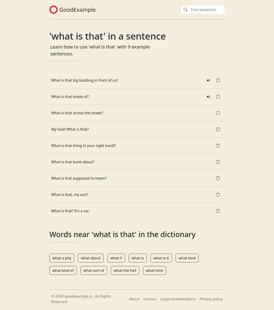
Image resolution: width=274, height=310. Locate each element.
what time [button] (154, 270)
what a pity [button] (61, 258)
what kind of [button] (63, 270)
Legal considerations (178, 298)
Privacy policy (211, 298)
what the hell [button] (125, 270)
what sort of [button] (93, 270)
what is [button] (138, 258)
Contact (150, 298)
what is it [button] (161, 258)
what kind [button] (187, 258)
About (134, 298)
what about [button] (91, 258)
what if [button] (116, 258)
